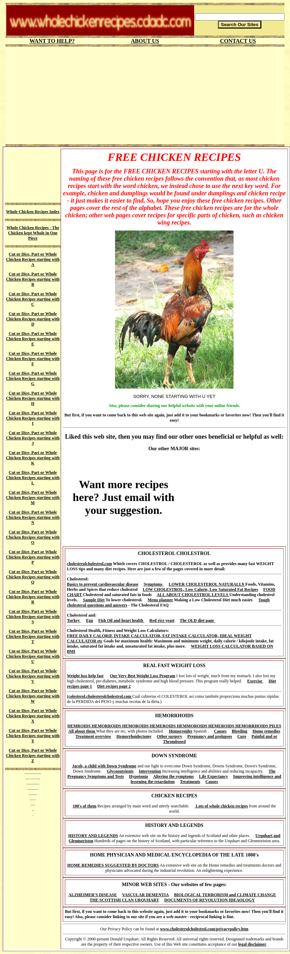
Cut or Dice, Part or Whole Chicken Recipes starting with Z (33, 755)
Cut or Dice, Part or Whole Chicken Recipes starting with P (33, 557)
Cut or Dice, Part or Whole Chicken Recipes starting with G (33, 378)
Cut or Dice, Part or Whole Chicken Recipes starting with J (33, 438)
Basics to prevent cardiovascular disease (102, 584)
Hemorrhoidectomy (134, 736)
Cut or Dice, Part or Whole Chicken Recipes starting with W (33, 696)
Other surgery (169, 736)
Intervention (150, 771)
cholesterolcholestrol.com (89, 563)
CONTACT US (238, 41)
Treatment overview (94, 736)
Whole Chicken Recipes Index (33, 211)
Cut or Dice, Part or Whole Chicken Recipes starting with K (33, 458)
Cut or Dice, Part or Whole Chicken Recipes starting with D (33, 319)
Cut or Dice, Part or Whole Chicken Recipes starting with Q (33, 577)
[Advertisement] (145, 95)
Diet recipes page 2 (114, 686)
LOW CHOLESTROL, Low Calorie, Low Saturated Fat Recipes (200, 589)
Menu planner (160, 599)
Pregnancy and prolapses (209, 736)
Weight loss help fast (85, 675)
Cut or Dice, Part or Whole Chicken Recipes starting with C (33, 299)
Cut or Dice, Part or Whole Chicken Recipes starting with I (33, 418)
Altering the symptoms (173, 776)
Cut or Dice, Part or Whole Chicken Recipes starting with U (33, 656)
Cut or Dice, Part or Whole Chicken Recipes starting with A (33, 259)
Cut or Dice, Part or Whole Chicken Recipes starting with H (33, 398)
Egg (89, 620)
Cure (241, 736)
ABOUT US (145, 41)
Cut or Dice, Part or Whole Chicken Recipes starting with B (33, 279)
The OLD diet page (197, 620)
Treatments (190, 781)
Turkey (74, 620)
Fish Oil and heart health (121, 620)
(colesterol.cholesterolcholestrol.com (99, 696)
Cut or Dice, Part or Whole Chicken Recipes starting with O (33, 537)
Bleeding (239, 731)
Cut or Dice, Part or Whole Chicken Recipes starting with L (33, 477)
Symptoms (153, 584)
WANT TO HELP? (52, 41)
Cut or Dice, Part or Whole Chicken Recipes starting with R (33, 596)
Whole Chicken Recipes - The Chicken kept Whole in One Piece (32, 233)
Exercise (255, 681)
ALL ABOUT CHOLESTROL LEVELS (193, 594)
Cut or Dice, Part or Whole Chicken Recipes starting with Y (33, 735)
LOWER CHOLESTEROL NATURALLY (207, 584)
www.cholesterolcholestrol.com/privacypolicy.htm (204, 928)
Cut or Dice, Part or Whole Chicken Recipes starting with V (33, 676)
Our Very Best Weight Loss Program (142, 675)
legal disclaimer (252, 944)
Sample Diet (94, 599)
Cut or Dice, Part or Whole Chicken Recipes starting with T (33, 636)
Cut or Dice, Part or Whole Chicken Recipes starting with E (33, 338)
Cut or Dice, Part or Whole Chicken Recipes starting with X (33, 716)
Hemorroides (180, 731)
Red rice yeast (162, 620)
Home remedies (266, 731)
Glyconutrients (120, 771)
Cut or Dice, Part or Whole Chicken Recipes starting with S (33, 616)
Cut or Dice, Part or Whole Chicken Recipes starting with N (33, 517)
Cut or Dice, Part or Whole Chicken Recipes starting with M (33, 497)
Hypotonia (138, 776)
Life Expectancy (213, 776)
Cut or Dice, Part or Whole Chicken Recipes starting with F (33, 358)
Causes (220, 731)
